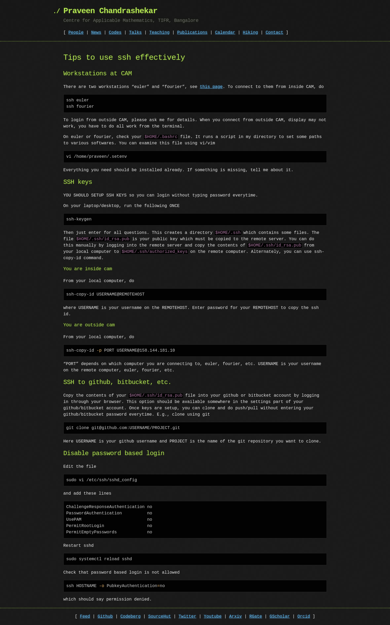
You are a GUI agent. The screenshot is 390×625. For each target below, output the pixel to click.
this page (211, 87)
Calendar (225, 33)
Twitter (187, 616)
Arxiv (235, 616)
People (76, 33)
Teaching (159, 33)
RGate (255, 616)
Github (105, 616)
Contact (274, 33)
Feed (85, 616)
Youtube (212, 616)
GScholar (280, 616)
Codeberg (130, 616)
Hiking (250, 33)
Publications (192, 33)
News (96, 33)
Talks (135, 33)
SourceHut (159, 616)
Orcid (303, 616)
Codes (115, 33)
